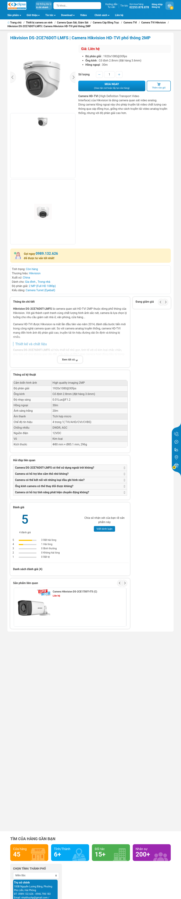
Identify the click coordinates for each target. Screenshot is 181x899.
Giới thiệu (32, 15)
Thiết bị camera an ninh (39, 22)
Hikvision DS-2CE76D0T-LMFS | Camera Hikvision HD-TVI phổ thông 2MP (49, 26)
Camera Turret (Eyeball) (40, 290)
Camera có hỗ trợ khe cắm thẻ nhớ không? (42, 473)
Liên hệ (119, 15)
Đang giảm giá (145, 301)
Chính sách (103, 16)
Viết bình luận (105, 528)
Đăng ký (156, 7)
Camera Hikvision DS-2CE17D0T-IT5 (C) (75, 591)
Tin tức (124, 5)
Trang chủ (14, 22)
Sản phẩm (13, 15)
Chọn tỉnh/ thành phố (29, 868)
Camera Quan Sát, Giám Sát (72, 22)
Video (83, 15)
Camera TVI (130, 22)
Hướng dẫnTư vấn (111, 5)
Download (69, 16)
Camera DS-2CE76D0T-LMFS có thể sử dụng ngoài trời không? (54, 467)
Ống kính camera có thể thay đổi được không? (44, 486)
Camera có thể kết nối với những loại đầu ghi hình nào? (50, 480)
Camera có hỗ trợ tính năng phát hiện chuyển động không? (52, 492)
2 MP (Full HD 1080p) (42, 286)
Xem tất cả (70, 359)
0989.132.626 (47, 253)
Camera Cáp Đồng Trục (106, 22)
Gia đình (30, 281)
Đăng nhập (157, 4)
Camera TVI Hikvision (153, 22)
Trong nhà (44, 281)
